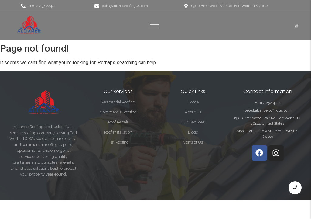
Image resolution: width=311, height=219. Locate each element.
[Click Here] (296, 26)
